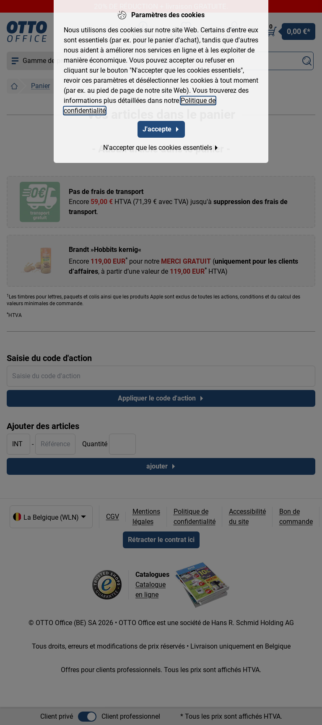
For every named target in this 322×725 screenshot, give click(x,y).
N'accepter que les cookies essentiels (161, 146)
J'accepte (161, 127)
